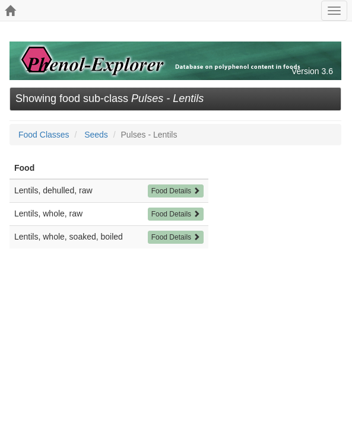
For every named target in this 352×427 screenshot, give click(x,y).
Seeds (96, 134)
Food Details (176, 191)
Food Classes (43, 134)
